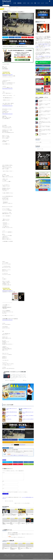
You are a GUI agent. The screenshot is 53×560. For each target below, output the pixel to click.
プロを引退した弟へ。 (9, 419)
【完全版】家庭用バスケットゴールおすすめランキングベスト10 (44, 109)
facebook (43, 65)
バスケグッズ (30, 555)
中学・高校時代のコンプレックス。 (27, 408)
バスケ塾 (14, 3)
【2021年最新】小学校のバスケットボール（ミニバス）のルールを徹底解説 (44, 121)
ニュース (42, 3)
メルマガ (24, 3)
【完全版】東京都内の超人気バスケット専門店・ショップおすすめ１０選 (44, 139)
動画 (35, 3)
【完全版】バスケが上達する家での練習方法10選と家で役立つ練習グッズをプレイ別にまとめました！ (44, 135)
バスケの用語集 (31, 556)
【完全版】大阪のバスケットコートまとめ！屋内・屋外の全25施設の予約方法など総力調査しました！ (44, 125)
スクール (46, 3)
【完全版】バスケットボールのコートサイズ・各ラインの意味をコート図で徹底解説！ (44, 130)
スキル (28, 3)
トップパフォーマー (8, 3)
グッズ (39, 3)
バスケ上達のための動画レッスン (24, 555)
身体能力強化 (19, 3)
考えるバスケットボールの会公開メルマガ (13, 555)
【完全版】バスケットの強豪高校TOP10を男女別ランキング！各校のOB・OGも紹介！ (44, 113)
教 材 (3, 3)
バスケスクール (26, 556)
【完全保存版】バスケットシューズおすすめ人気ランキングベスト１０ (44, 118)
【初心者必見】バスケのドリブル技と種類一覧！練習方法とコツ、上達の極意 (44, 105)
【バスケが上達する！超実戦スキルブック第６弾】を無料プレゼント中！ (19, 455)
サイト (3, 489)
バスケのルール (21, 556)
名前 (3, 482)
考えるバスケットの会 (40, 153)
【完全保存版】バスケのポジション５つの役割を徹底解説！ (44, 101)
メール (3, 486)
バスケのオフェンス (41, 555)
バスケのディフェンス (8, 556)
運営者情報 (5, 555)
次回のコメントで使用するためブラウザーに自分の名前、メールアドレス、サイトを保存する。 (15, 493)
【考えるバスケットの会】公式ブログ (39, 558)
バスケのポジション (15, 556)
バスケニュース (35, 555)
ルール (32, 3)
